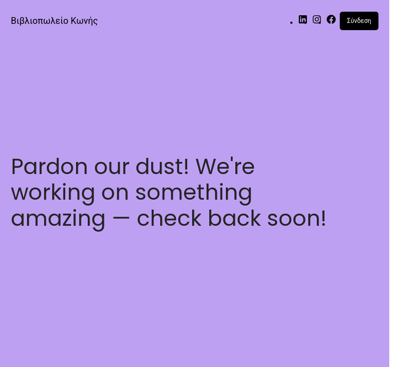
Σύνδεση (359, 20)
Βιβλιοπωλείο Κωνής (54, 20)
